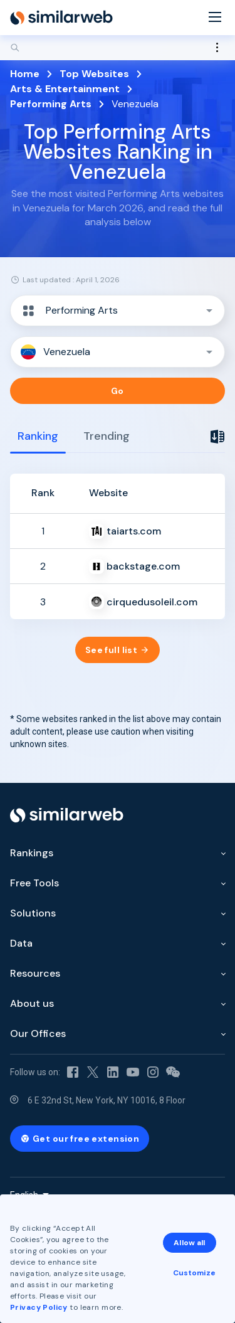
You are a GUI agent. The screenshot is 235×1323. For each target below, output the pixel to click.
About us (32, 1003)
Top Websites (94, 73)
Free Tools (34, 883)
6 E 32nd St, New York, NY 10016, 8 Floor (106, 1100)
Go (117, 390)
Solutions (33, 913)
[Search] (117, 47)
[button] (117, 310)
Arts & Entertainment (65, 88)
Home (24, 73)
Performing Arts (50, 103)
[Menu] (215, 18)
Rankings (31, 852)
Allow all (189, 1243)
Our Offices (38, 1033)
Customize (194, 1273)
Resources (35, 973)
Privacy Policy (39, 1307)
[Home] (61, 17)
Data (21, 943)
